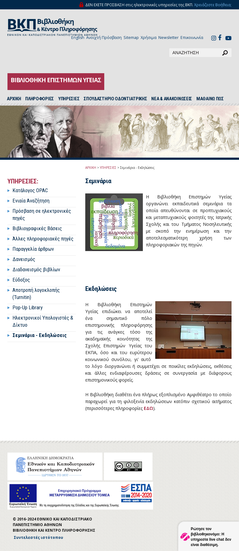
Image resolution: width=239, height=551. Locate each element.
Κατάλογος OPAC (30, 190)
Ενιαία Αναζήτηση (30, 200)
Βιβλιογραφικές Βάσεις (37, 228)
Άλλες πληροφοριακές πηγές (42, 238)
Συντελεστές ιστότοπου (38, 537)
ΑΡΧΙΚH (14, 99)
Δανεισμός (23, 259)
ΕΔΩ (148, 408)
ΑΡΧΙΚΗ (90, 167)
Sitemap (131, 37)
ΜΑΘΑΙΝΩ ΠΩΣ (210, 99)
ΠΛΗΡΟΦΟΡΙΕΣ (39, 99)
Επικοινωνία (191, 37)
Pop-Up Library (27, 307)
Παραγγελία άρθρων (33, 249)
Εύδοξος (21, 280)
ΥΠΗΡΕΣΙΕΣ (68, 99)
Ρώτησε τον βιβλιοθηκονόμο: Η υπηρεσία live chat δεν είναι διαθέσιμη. (211, 537)
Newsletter (168, 37)
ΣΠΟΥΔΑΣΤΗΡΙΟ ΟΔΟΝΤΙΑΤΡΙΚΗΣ (115, 99)
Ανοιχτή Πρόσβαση (104, 37)
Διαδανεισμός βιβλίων (36, 269)
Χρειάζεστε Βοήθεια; (213, 4)
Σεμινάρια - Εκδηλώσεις (39, 335)
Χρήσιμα (149, 37)
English (77, 37)
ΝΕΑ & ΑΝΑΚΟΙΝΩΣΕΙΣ (171, 99)
